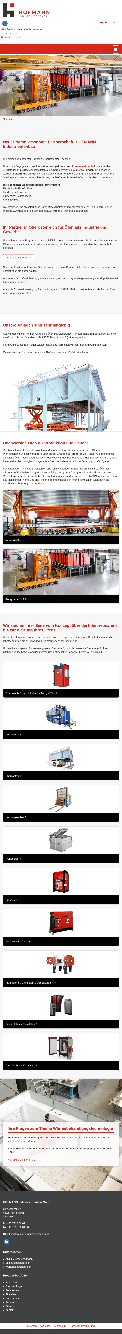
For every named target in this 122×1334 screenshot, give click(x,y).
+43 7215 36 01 (13, 33)
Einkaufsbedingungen (17, 1262)
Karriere (10, 1302)
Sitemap (32, 1326)
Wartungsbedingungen (18, 1266)
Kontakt (9, 1309)
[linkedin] (5, 23)
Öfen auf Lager (14, 1286)
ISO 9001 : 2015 (11, 37)
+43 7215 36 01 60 (18, 1227)
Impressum (60, 1326)
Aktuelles (10, 1294)
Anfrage (10, 1306)
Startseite (8, 119)
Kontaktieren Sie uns (20, 1159)
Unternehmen (13, 1298)
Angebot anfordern (17, 257)
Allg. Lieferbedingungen (19, 1259)
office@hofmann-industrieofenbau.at (23, 29)
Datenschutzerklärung (82, 1326)
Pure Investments (82, 166)
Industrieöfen (12, 1282)
